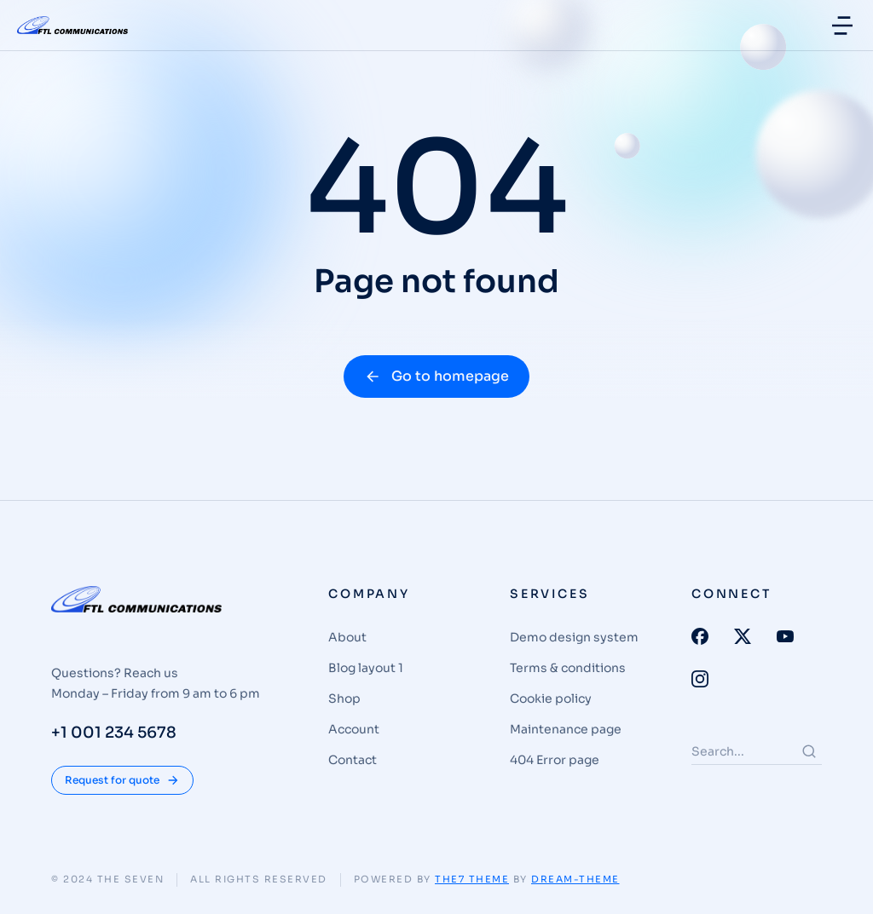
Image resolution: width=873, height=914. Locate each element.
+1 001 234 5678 (113, 732)
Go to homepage (436, 376)
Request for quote (122, 780)
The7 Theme (472, 879)
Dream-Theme (575, 879)
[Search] (809, 751)
